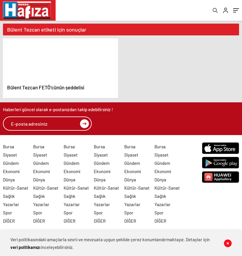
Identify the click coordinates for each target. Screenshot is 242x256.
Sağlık (9, 196)
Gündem (11, 163)
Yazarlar (11, 204)
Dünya (9, 179)
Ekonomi (11, 171)
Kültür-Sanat (15, 188)
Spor (7, 212)
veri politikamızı (25, 247)
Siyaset (10, 154)
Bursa (8, 146)
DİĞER (9, 221)
